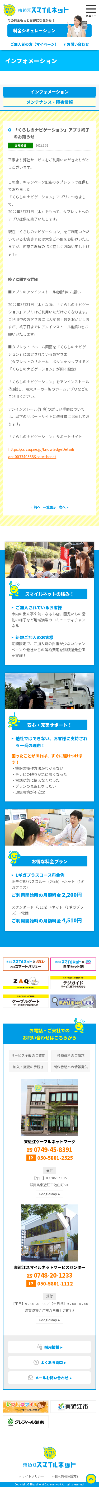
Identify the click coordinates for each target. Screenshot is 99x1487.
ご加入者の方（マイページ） (34, 44)
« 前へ (36, 507)
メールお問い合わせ (47, 1378)
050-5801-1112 (55, 1283)
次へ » (64, 507)
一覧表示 (49, 507)
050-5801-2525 (55, 1157)
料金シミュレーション (50, 30)
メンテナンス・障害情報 (49, 102)
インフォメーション (50, 91)
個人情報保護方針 (67, 1476)
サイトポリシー (33, 1476)
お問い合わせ (78, 44)
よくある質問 (48, 1362)
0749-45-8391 (49, 1149)
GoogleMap (48, 1193)
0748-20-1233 (49, 1275)
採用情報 (48, 1347)
